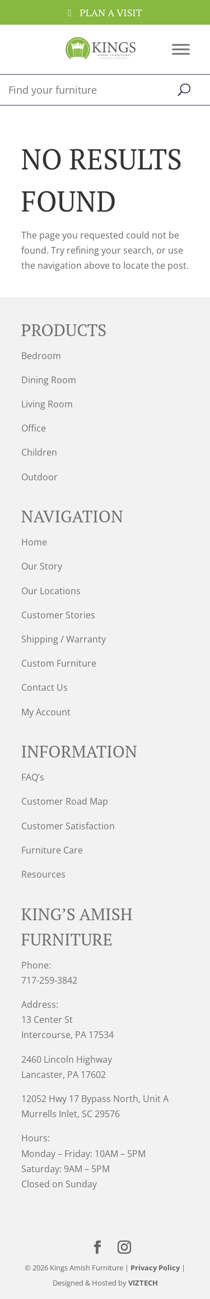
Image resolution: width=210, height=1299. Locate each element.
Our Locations (51, 591)
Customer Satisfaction (68, 826)
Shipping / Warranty (63, 639)
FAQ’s (32, 777)
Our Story (41, 566)
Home (34, 542)
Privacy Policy (155, 1268)
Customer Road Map (64, 801)
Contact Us (44, 687)
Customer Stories (58, 615)
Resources (43, 874)
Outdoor (39, 477)
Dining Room (48, 380)
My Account (46, 712)
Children (39, 452)
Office (33, 428)
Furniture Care (52, 850)
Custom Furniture (58, 663)
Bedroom (41, 356)
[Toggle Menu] (181, 49)
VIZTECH (143, 1283)
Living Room (47, 404)
